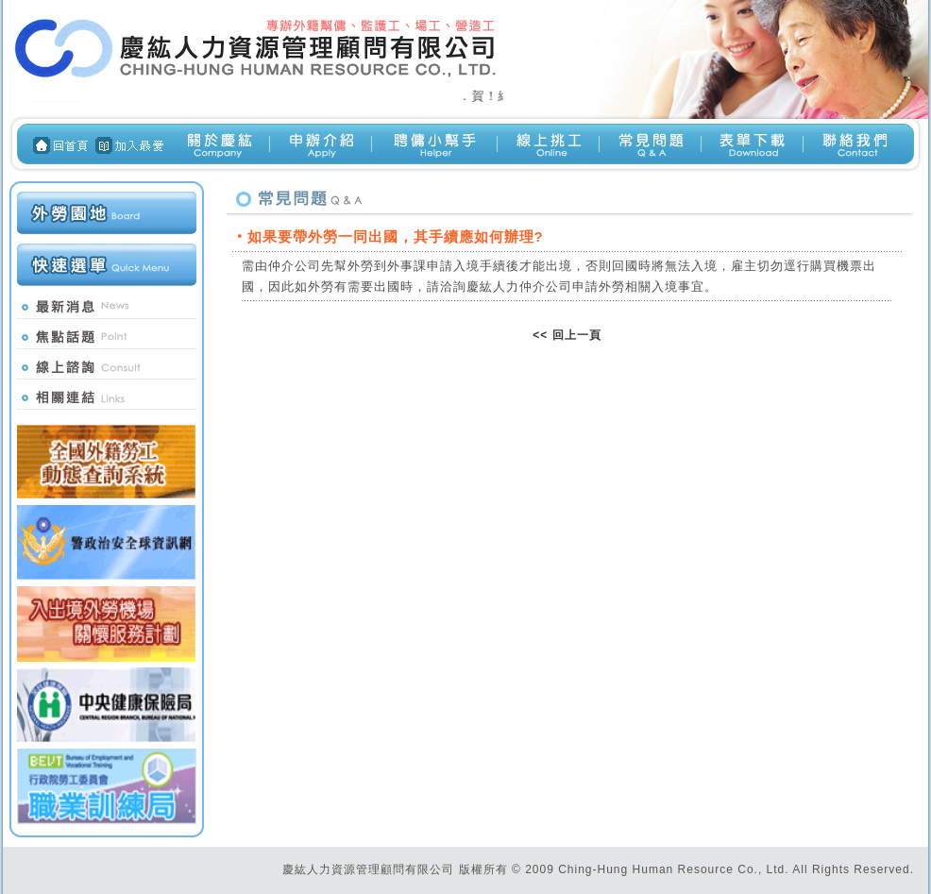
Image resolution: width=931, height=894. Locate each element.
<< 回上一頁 (567, 335)
